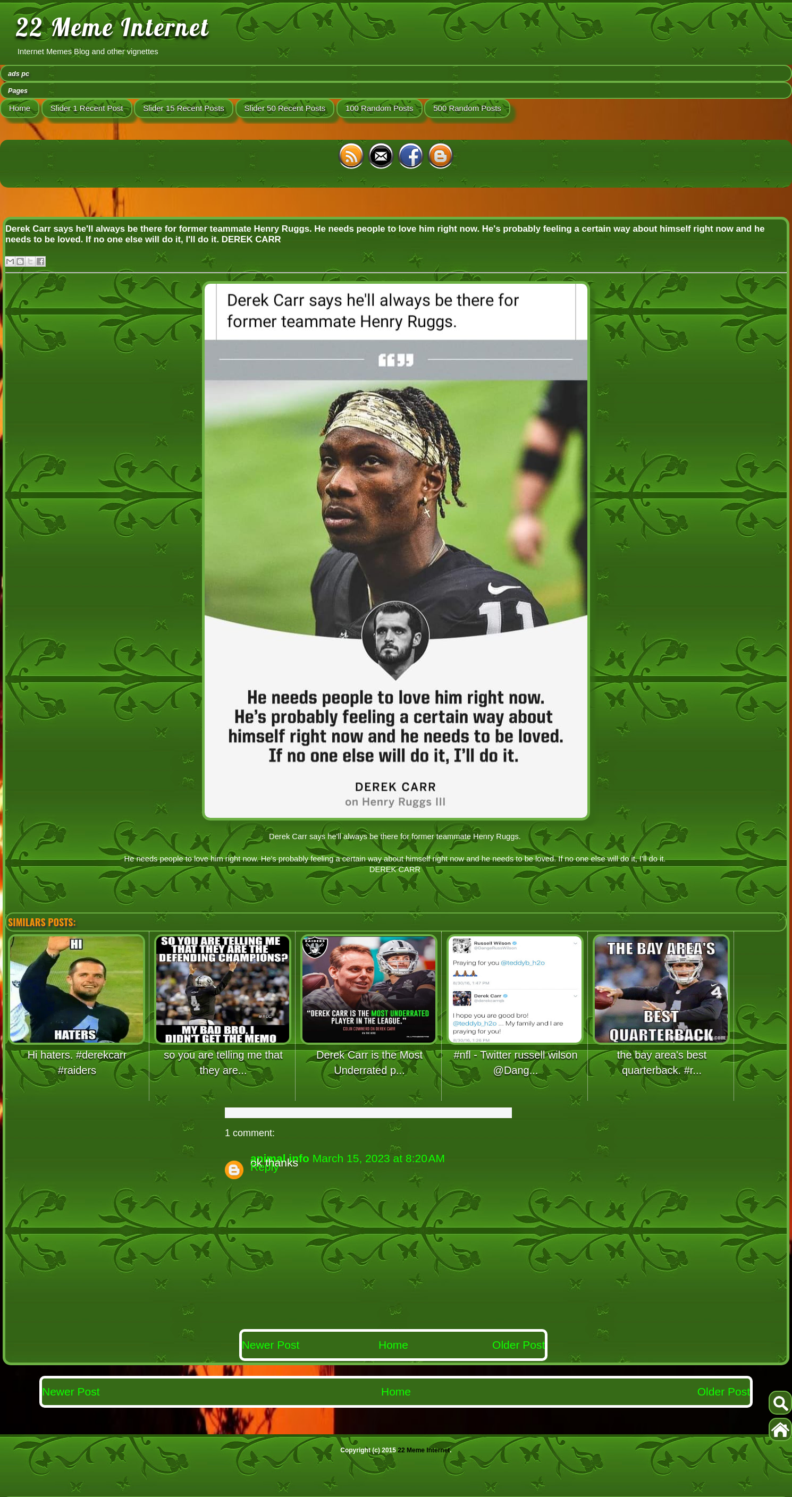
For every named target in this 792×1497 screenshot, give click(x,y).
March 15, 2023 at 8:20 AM (379, 1158)
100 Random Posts (380, 108)
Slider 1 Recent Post (86, 108)
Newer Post (271, 1345)
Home (19, 108)
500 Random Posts (467, 108)
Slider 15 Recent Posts (183, 108)
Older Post (518, 1345)
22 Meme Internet (112, 27)
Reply (264, 1167)
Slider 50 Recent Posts (285, 108)
